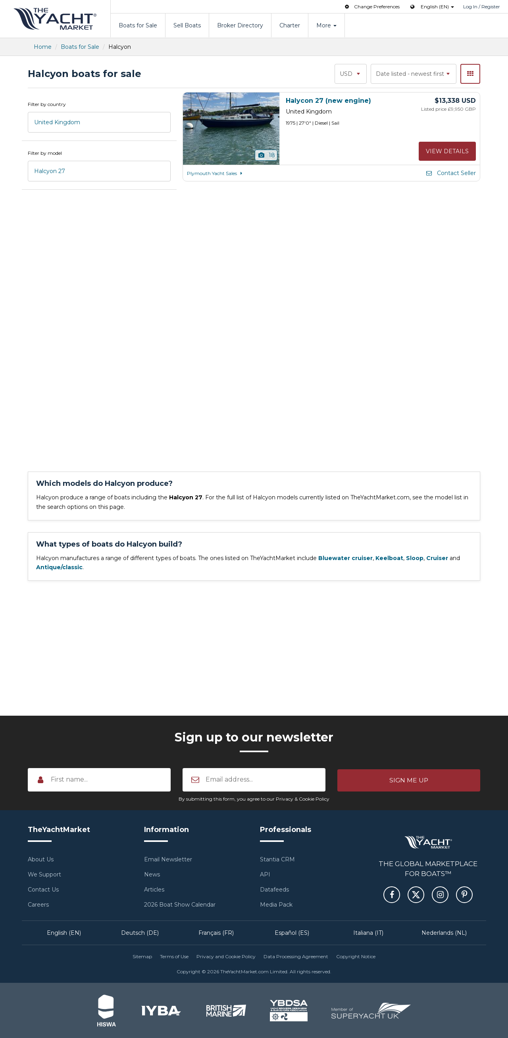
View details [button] (447, 151)
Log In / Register (481, 7)
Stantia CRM (277, 859)
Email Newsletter (168, 859)
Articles (154, 889)
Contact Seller (450, 173)
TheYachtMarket (55, 19)
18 (266, 155)
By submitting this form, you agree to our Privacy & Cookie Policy (254, 799)
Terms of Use (174, 956)
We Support (44, 874)
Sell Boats (187, 25)
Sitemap (142, 956)
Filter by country (47, 104)
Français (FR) (216, 932)
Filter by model (45, 153)
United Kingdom (57, 122)
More (326, 25)
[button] (408, 779)
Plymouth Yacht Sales (216, 173)
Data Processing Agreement (296, 956)
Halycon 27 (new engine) (328, 100)
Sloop (414, 558)
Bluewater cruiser (345, 558)
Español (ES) (292, 932)
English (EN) (64, 932)
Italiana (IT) (368, 932)
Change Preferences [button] (371, 7)
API (265, 874)
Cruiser (437, 558)
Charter (289, 25)
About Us (41, 859)
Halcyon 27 (49, 171)
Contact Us (43, 889)
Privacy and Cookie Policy (226, 956)
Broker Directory (240, 25)
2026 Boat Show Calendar (180, 904)
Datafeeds (274, 889)
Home (43, 46)
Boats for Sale (138, 25)
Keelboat (389, 558)
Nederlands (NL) (444, 932)
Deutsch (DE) (140, 932)
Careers (38, 904)
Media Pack (276, 904)
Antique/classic (59, 567)
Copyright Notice (355, 956)
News (152, 874)
